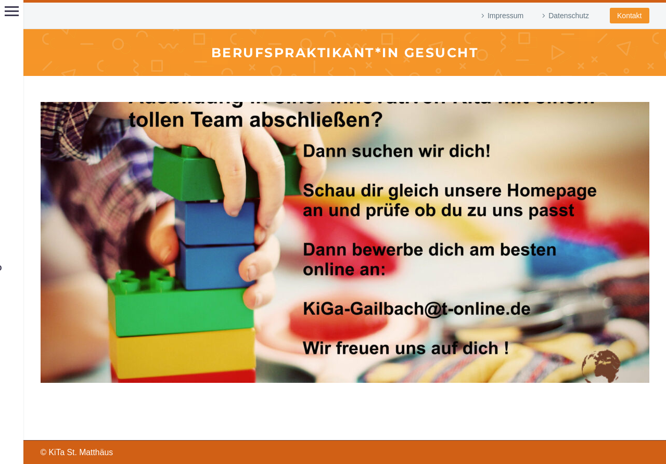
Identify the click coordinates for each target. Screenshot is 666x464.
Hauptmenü (12, 11)
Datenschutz (568, 15)
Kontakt (629, 15)
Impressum (505, 15)
